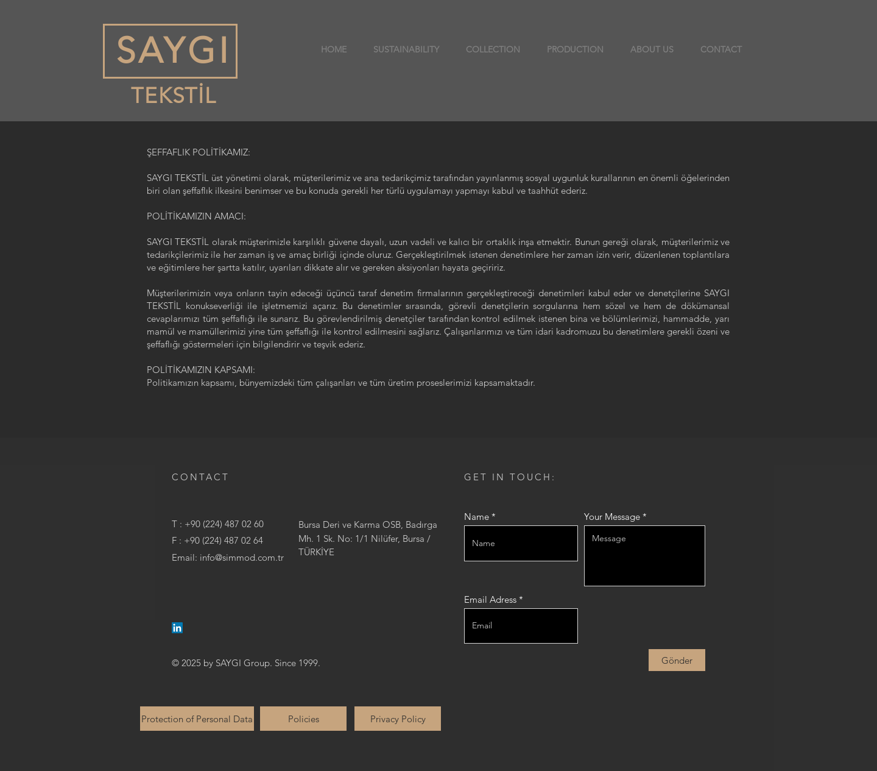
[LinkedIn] (177, 627)
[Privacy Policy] (397, 718)
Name (476, 516)
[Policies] (303, 718)
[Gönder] (677, 660)
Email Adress (490, 599)
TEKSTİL (171, 95)
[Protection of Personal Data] (197, 718)
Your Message (612, 516)
